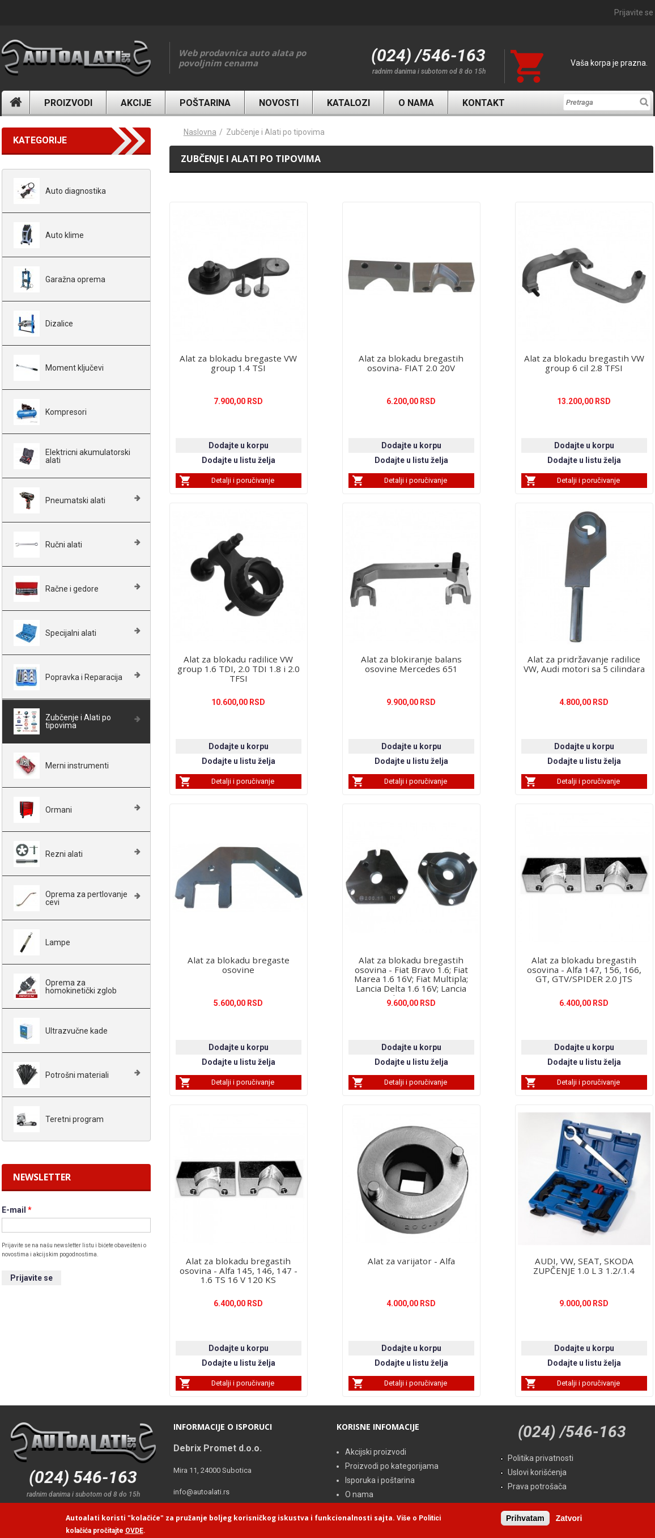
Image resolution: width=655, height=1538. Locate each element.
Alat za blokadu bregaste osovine (239, 964)
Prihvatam (525, 1518)
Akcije (136, 102)
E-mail (17, 1209)
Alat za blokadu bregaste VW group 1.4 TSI (238, 362)
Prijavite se (633, 12)
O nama (416, 102)
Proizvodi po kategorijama (392, 1466)
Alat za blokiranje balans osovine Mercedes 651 (411, 663)
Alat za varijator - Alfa (411, 1261)
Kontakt (483, 102)
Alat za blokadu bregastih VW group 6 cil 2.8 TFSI (584, 362)
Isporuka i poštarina (380, 1480)
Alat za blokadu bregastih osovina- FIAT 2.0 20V (411, 362)
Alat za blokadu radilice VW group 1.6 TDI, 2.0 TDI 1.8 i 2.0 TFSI (238, 668)
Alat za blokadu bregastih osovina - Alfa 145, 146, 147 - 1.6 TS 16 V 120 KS (238, 1270)
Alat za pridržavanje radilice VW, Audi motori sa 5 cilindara (584, 663)
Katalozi (348, 102)
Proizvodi (68, 102)
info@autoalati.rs (201, 1492)
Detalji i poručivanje (242, 480)
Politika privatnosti (540, 1458)
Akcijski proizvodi (375, 1451)
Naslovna (16, 102)
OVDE (134, 1531)
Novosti (279, 102)
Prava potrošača (537, 1486)
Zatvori (569, 1518)
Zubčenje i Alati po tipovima (275, 132)
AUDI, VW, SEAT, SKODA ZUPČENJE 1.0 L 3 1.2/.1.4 (584, 1265)
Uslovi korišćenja (537, 1472)
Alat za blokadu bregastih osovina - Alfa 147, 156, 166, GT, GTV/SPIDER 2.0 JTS (584, 969)
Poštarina (205, 102)
